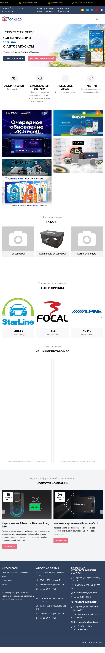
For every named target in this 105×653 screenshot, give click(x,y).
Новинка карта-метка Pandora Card (75, 523)
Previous (3, 316)
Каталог (5, 576)
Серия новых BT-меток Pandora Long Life (25, 525)
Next (102, 316)
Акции (4, 584)
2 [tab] (52, 63)
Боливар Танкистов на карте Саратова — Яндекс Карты (78, 461)
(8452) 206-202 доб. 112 (50, 580)
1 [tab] (50, 63)
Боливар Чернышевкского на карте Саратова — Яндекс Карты (27, 461)
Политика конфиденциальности (15, 572)
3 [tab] (55, 63)
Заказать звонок (14, 58)
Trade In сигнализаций (42, 58)
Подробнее (9, 546)
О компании (7, 580)
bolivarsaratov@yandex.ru (52, 584)
